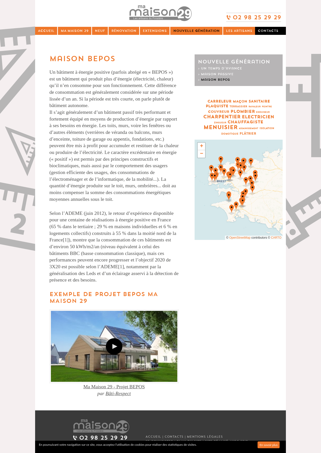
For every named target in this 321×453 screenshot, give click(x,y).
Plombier (242, 112)
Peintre (267, 107)
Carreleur (219, 101)
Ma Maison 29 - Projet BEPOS (114, 386)
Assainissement (248, 128)
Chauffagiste (245, 122)
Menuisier (220, 127)
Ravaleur (255, 107)
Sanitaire (259, 101)
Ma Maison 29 (75, 30)
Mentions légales (205, 436)
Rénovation (123, 30)
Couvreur (218, 111)
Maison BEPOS (215, 79)
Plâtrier (247, 133)
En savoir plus (269, 445)
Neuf (100, 30)
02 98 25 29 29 (253, 15)
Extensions (155, 30)
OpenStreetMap (240, 237)
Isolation (267, 128)
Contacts (268, 30)
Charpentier (221, 117)
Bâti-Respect (118, 393)
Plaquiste (217, 106)
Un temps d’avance (221, 68)
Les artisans (239, 30)
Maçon (240, 101)
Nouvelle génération (196, 30)
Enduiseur (263, 112)
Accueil (46, 30)
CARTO (276, 237)
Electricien (258, 117)
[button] (230, 177)
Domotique (229, 134)
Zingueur (220, 123)
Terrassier (238, 106)
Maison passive (217, 74)
